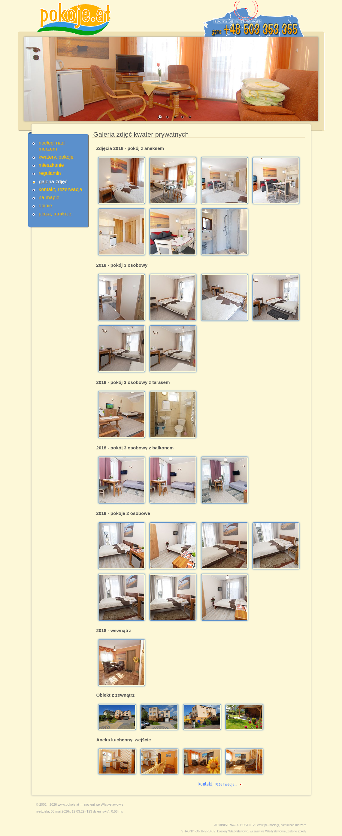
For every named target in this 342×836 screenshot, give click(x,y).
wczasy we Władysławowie (268, 831)
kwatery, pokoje (56, 157)
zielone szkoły (296, 831)
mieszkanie (51, 165)
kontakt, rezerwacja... (217, 783)
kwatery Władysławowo (232, 831)
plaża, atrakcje (55, 214)
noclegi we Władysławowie (103, 804)
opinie (45, 205)
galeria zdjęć (53, 181)
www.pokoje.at (68, 804)
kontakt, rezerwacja (61, 189)
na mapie (49, 197)
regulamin (50, 173)
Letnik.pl (261, 825)
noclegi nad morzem (52, 146)
